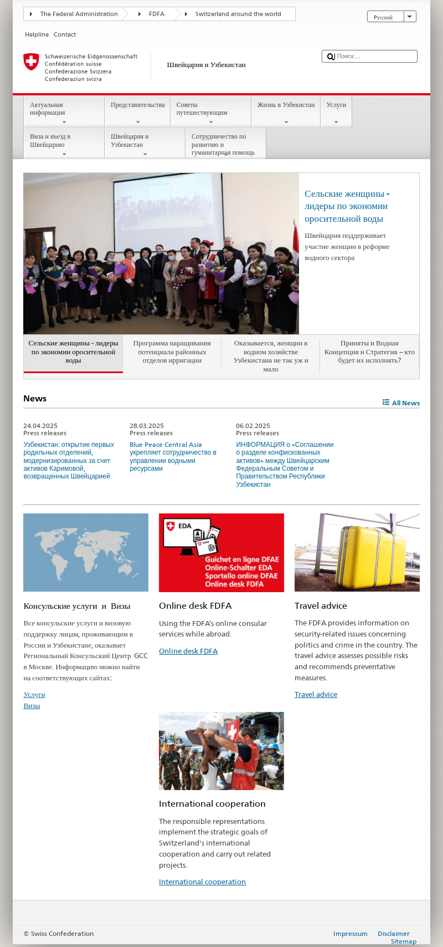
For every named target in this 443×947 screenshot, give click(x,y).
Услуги (336, 113)
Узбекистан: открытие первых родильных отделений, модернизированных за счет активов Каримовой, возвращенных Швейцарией (68, 460)
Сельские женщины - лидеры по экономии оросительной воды (347, 205)
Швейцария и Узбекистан (145, 145)
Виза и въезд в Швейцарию (64, 145)
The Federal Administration (79, 14)
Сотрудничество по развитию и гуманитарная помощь (226, 145)
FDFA (156, 14)
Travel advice (316, 694)
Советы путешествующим (211, 113)
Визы (31, 705)
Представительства (137, 113)
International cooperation (202, 881)
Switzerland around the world (238, 14)
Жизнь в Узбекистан (286, 113)
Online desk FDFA (188, 650)
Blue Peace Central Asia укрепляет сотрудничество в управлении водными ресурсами (173, 456)
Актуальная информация (64, 113)
